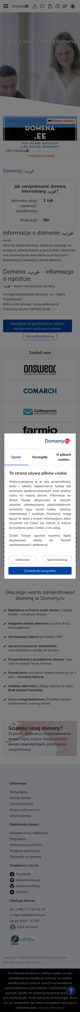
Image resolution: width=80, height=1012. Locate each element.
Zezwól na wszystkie (40, 571)
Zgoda (16, 457)
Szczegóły (40, 457)
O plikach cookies (63, 456)
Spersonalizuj (57, 560)
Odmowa (23, 560)
